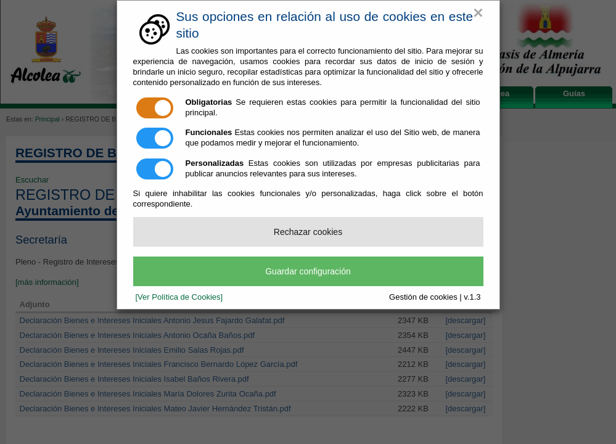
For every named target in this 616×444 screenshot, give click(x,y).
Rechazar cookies (308, 232)
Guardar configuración (308, 271)
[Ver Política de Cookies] (179, 297)
